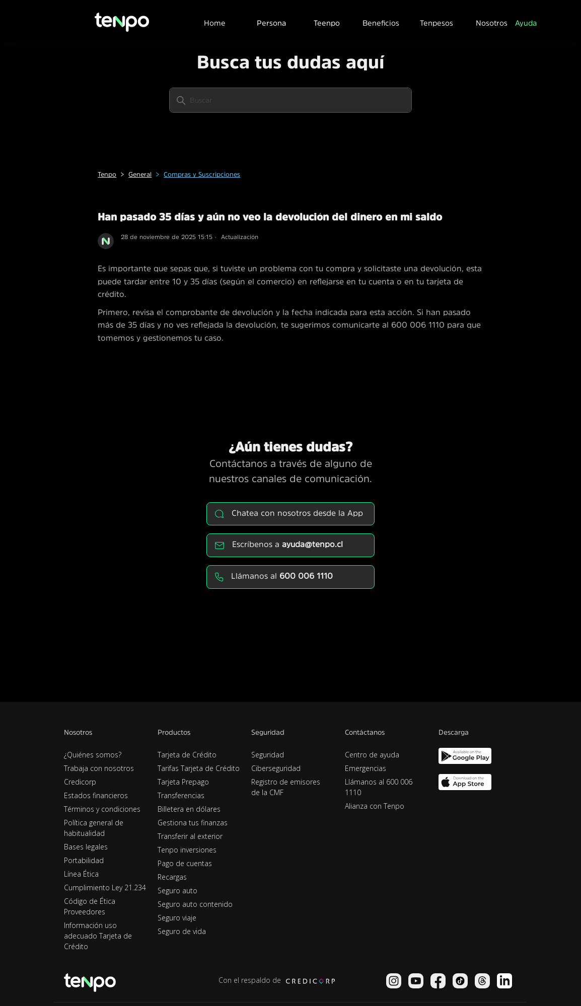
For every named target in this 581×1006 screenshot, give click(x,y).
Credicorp (80, 782)
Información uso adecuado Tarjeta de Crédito (98, 935)
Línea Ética (81, 874)
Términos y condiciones (102, 809)
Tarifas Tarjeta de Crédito (199, 768)
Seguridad (267, 754)
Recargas (172, 877)
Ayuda (526, 23)
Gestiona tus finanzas (193, 822)
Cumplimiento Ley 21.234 (105, 887)
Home (215, 23)
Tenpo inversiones (187, 850)
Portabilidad (84, 860)
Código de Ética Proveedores (89, 906)
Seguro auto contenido (195, 904)
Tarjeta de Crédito (187, 754)
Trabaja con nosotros (99, 768)
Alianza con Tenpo (374, 806)
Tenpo (107, 174)
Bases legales (86, 847)
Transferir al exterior (190, 836)
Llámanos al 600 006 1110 (378, 787)
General (140, 174)
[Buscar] (290, 100)
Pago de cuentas (185, 863)
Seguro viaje (177, 917)
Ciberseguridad (276, 768)
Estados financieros (96, 795)
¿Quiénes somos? (92, 754)
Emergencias (365, 768)
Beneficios (380, 23)
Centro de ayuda (372, 754)
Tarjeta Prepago (183, 782)
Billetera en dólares (189, 809)
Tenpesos (436, 23)
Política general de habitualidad (93, 828)
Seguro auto (177, 890)
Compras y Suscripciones (202, 174)
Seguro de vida (182, 931)
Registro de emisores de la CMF (285, 787)
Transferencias (181, 795)
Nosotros (491, 23)
